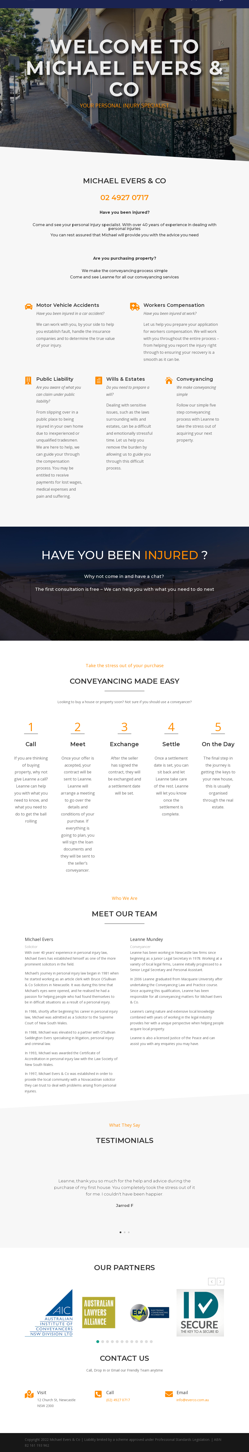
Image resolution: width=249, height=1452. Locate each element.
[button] (220, 1301)
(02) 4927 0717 (202, 10)
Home (180, 10)
